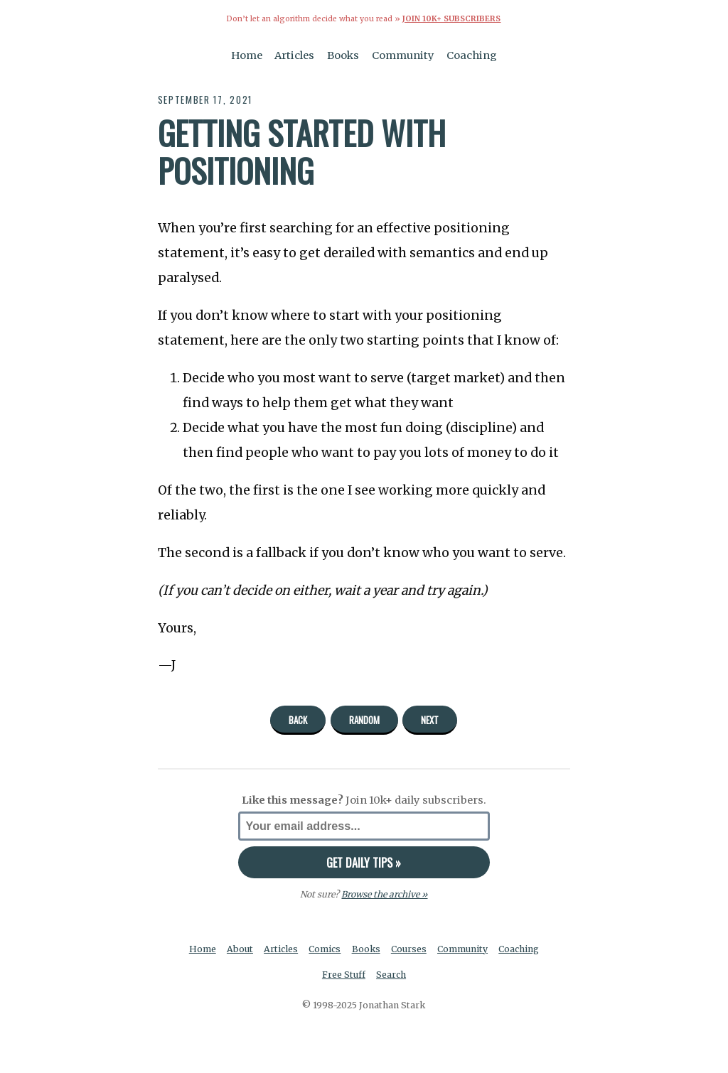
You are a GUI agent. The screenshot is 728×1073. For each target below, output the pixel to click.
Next (430, 720)
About (240, 949)
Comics (325, 949)
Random (364, 720)
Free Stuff (343, 974)
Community (403, 55)
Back (298, 720)
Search (391, 974)
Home (246, 55)
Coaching (471, 55)
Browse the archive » (384, 894)
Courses (409, 949)
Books (343, 55)
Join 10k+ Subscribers (451, 18)
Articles (294, 55)
